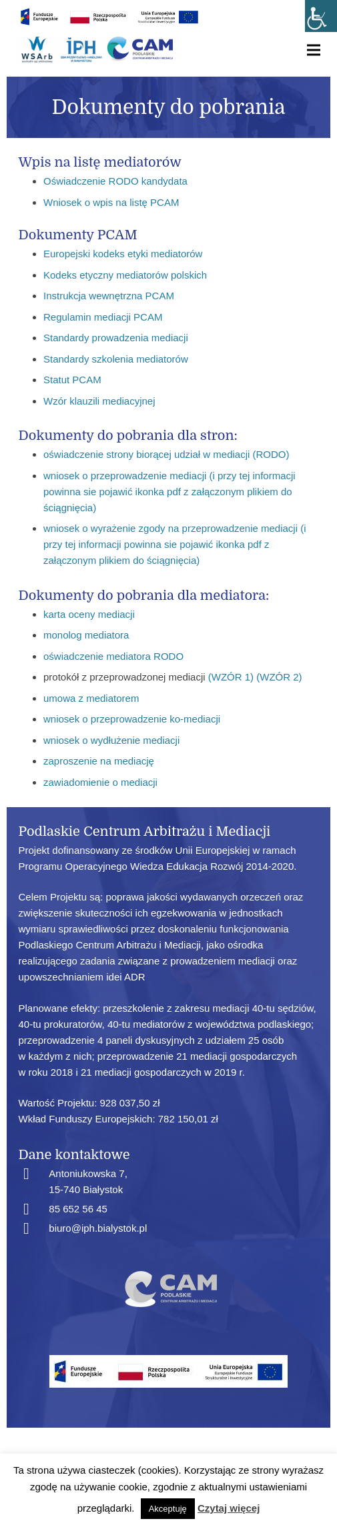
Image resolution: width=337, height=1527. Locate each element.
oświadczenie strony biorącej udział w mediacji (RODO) (166, 454)
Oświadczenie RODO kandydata (115, 181)
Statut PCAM (72, 379)
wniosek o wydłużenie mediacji (111, 740)
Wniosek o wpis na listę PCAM (111, 202)
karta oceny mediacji (89, 614)
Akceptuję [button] (168, 1509)
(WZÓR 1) (231, 677)
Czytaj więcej (229, 1508)
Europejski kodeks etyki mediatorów (122, 253)
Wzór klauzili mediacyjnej (99, 401)
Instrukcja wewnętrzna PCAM (108, 295)
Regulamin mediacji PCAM (102, 317)
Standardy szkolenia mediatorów (115, 359)
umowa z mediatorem (91, 698)
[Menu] (313, 50)
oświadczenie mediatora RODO (113, 656)
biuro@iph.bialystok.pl (98, 1228)
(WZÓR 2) (279, 677)
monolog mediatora (86, 635)
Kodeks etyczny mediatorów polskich (125, 275)
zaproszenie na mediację (98, 760)
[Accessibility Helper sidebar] (321, 16)
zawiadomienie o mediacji (100, 782)
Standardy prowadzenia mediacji (115, 337)
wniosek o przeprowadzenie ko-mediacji (131, 719)
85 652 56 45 (78, 1208)
